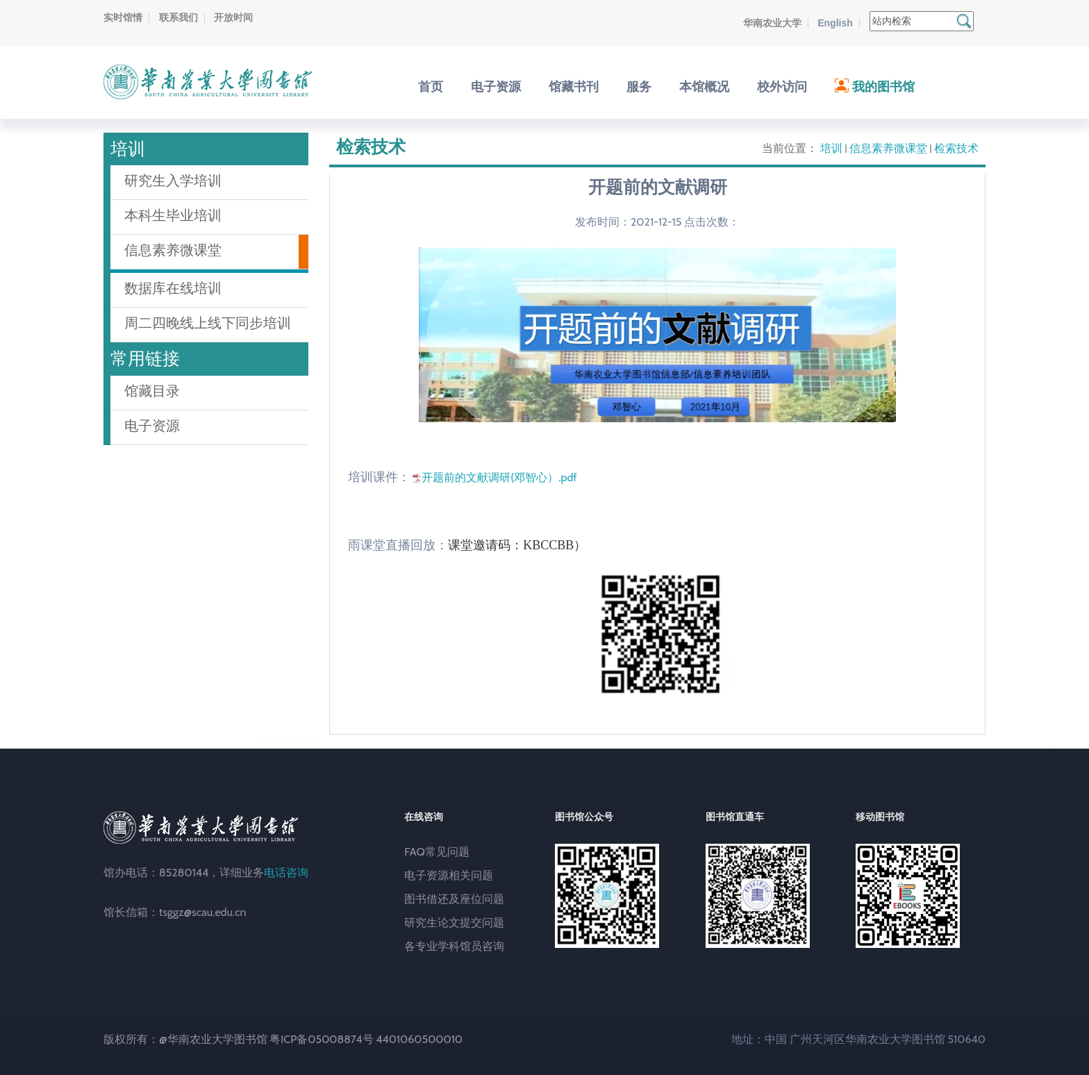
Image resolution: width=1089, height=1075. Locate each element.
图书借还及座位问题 (454, 899)
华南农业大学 (772, 22)
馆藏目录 (152, 391)
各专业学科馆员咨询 (454, 946)
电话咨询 (286, 872)
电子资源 (152, 425)
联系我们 (178, 17)
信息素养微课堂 (888, 148)
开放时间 (233, 17)
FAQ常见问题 (436, 851)
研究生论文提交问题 (454, 922)
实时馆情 (122, 17)
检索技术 (956, 148)
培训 (831, 148)
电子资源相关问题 (448, 875)
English (835, 22)
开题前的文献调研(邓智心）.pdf (499, 477)
